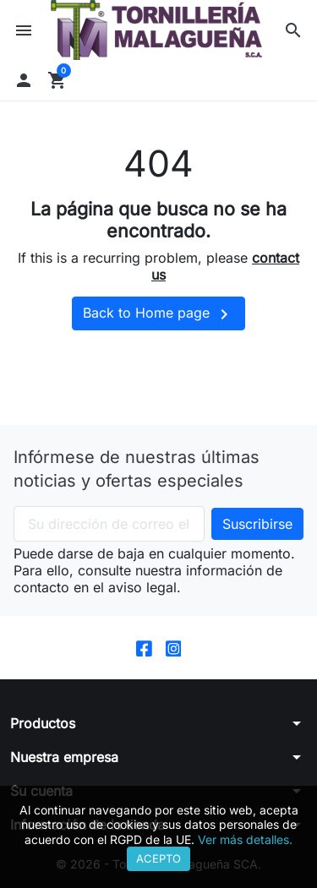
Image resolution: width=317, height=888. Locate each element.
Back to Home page (158, 314)
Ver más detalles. (245, 839)
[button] (293, 30)
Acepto (158, 858)
